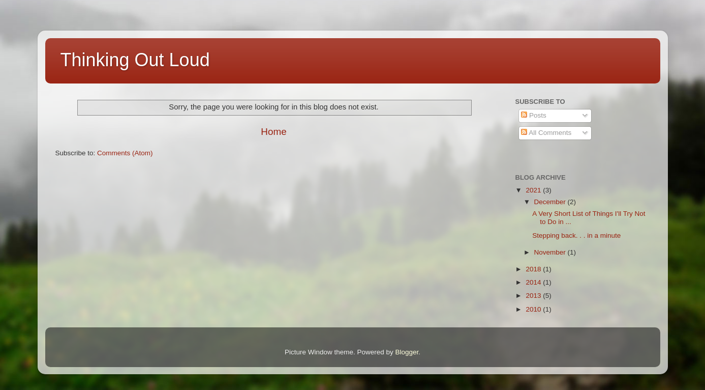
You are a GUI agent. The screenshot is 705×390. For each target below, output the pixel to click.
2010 (534, 309)
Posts (533, 115)
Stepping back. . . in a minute (576, 235)
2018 (534, 269)
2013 (534, 295)
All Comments (546, 132)
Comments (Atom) (125, 153)
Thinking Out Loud (135, 59)
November (551, 252)
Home (273, 131)
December (551, 202)
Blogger (407, 352)
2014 (534, 282)
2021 (534, 190)
